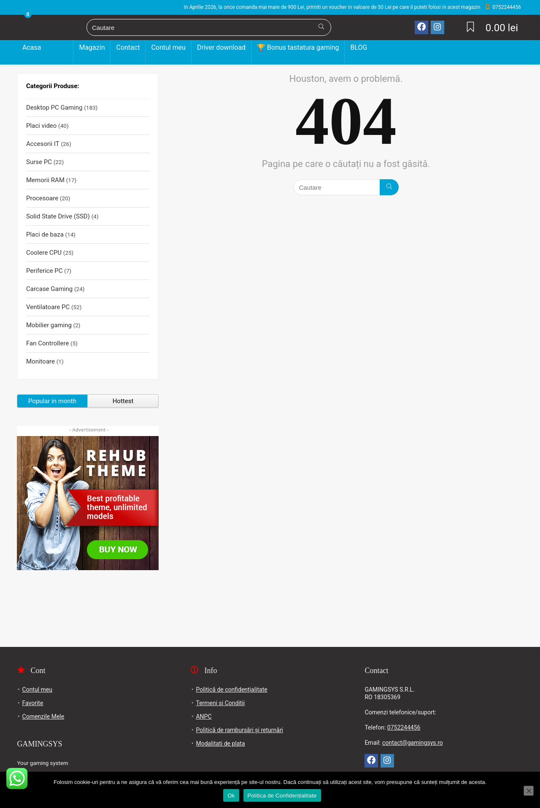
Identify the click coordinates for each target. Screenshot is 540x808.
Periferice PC (44, 271)
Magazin (92, 47)
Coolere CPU (44, 252)
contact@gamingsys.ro (412, 742)
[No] (529, 791)
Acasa (31, 47)
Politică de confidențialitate (231, 689)
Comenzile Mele (43, 716)
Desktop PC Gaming (45, 60)
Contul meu (168, 47)
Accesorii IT (42, 144)
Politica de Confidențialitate (282, 795)
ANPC (203, 716)
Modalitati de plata (220, 743)
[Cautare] (321, 27)
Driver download (221, 47)
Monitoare (40, 361)
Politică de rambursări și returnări (239, 730)
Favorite (32, 703)
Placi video (41, 125)
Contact (128, 47)
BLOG (358, 47)
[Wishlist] (470, 28)
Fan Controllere (47, 343)
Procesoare (42, 198)
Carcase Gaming (49, 289)
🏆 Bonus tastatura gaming (298, 47)
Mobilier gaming (49, 325)
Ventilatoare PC (48, 307)
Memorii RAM (45, 180)
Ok (231, 795)
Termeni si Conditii (220, 703)
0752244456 (404, 727)
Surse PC (39, 162)
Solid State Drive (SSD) (58, 216)
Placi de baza (45, 234)
